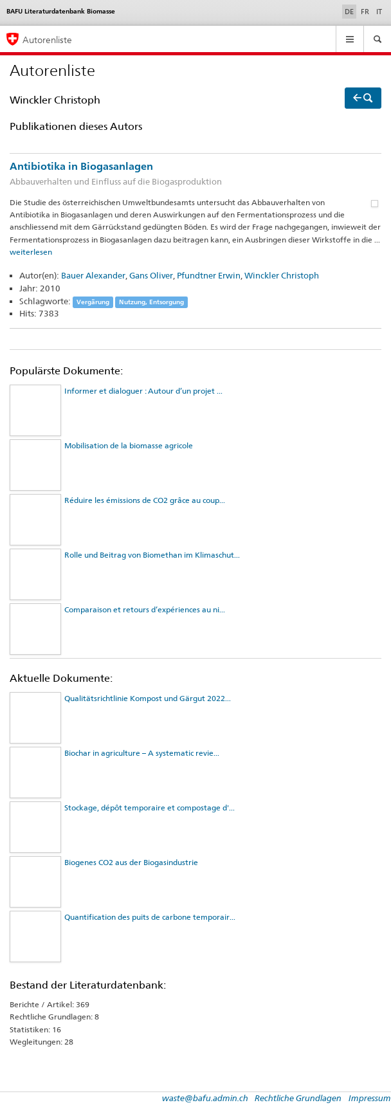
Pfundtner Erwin (209, 275)
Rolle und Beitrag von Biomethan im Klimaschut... (152, 555)
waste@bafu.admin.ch (205, 1098)
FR (365, 11)
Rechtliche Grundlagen (298, 1098)
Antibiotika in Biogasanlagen (195, 174)
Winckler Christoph (281, 275)
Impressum (370, 1098)
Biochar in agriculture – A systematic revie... (141, 753)
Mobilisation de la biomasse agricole (128, 445)
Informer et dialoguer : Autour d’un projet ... (143, 391)
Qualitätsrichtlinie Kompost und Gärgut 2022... (147, 698)
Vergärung (93, 302)
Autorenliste (47, 39)
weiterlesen (31, 252)
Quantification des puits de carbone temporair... (149, 917)
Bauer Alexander (93, 275)
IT (379, 11)
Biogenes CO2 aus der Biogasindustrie (131, 862)
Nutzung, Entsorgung (151, 302)
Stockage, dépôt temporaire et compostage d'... (149, 807)
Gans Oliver (151, 275)
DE (350, 11)
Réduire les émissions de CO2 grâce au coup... (144, 500)
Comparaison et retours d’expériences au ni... (144, 609)
